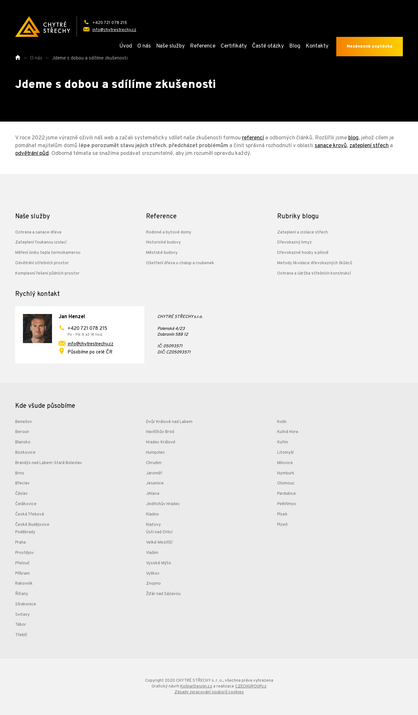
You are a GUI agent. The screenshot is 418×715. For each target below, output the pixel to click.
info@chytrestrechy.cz (90, 344)
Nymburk (285, 473)
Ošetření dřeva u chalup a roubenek (180, 263)
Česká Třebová (29, 514)
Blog (294, 46)
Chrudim (154, 463)
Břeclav (22, 483)
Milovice (285, 463)
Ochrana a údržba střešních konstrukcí (314, 273)
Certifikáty (234, 46)
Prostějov (24, 553)
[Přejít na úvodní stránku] (42, 26)
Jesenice (155, 483)
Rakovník (24, 583)
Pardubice (286, 493)
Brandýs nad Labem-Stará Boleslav (48, 463)
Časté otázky (268, 46)
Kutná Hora (287, 432)
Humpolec (155, 452)
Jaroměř (154, 473)
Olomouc (286, 483)
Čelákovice (26, 504)
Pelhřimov (286, 504)
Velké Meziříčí (159, 542)
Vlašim (152, 553)
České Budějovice (32, 524)
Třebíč (21, 635)
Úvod (125, 46)
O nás (144, 46)
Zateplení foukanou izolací (41, 242)
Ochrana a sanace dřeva (38, 232)
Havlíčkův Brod (160, 432)
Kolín (282, 422)
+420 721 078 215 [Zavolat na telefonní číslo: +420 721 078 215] (109, 23)
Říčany (21, 594)
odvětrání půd (32, 153)
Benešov (23, 422)
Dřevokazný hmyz (294, 242)
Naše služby (170, 46)
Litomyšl (285, 452)
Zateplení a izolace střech (302, 232)
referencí (253, 138)
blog (353, 138)
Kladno (152, 514)
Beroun (22, 432)
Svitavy (22, 614)
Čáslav (21, 493)
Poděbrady (25, 532)
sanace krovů (331, 145)
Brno (19, 473)
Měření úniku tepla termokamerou (47, 252)
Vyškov (153, 573)
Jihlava (152, 493)
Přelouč (22, 563)
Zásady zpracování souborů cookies (209, 692)
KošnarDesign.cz (196, 686)
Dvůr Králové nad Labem (169, 422)
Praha (20, 542)
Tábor (20, 624)
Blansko (22, 442)
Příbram (22, 573)
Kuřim (282, 442)
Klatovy (153, 524)
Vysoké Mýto (158, 563)
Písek (282, 514)
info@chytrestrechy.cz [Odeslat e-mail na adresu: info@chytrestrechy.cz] (114, 30)
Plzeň (282, 524)
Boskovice (25, 452)
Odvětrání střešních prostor (42, 263)
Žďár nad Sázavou (163, 594)
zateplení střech (369, 145)
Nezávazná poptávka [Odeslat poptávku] (369, 46)
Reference (202, 46)
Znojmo (153, 583)
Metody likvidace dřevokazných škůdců (314, 263)
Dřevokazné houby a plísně (303, 252)
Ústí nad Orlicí (159, 532)
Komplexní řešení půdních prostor (47, 273)
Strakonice (25, 604)
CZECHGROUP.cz (250, 686)
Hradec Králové (160, 442)
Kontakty (317, 46)
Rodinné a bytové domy (168, 232)
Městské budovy (162, 252)
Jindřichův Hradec (163, 504)
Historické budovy (163, 242)
